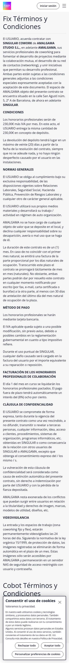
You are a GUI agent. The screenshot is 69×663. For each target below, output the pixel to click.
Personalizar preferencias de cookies (37, 654)
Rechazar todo (27, 645)
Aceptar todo (52, 645)
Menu (62, 6)
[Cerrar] (60, 602)
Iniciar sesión (48, 6)
